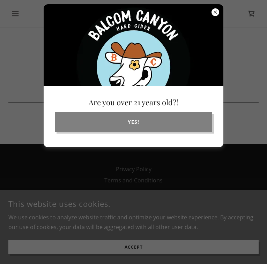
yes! (133, 122)
